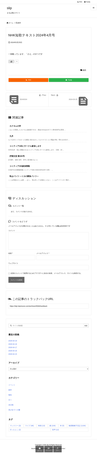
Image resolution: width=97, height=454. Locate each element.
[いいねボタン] (11, 61)
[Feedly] (69, 80)
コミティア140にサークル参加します (25, 146)
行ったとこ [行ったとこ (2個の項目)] (15, 430)
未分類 (10, 405)
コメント (11, 230)
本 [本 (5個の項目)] (62, 426)
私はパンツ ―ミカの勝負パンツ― (24, 176)
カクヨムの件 (15, 126)
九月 (11, 136)
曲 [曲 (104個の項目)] (53, 426)
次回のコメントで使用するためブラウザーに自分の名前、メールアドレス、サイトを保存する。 (46, 273)
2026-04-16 (12, 351)
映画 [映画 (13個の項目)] (41, 426)
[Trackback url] (48, 306)
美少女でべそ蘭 (14, 410)
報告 (10, 395)
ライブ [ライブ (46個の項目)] (29, 426)
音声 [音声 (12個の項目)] (55, 430)
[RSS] (28, 80)
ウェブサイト (13, 263)
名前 (10, 253)
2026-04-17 (12, 347)
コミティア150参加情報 (20, 166)
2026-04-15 (12, 354)
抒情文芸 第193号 (17, 156)
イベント (11, 385)
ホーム (11, 23)
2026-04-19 (12, 341)
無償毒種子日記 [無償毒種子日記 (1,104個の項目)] (77, 426)
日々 (10, 400)
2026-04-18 (12, 344)
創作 (19, 23)
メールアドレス (42, 253)
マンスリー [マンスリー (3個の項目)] (15, 426)
